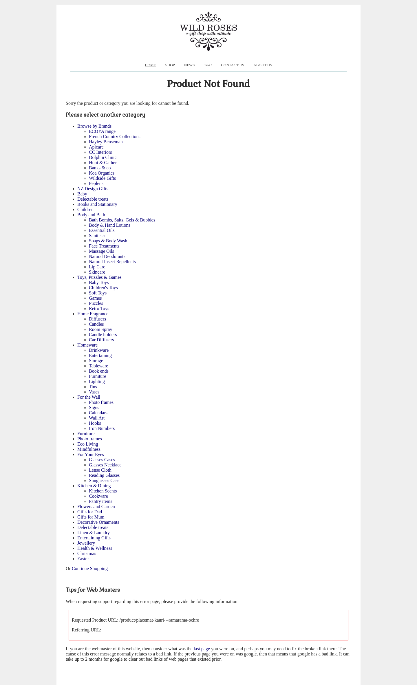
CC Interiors (100, 152)
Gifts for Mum (90, 516)
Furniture (97, 376)
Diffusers (97, 318)
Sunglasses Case (104, 480)
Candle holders (103, 334)
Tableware (98, 365)
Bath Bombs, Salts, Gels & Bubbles (122, 219)
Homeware (87, 344)
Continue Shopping (90, 568)
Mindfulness (88, 449)
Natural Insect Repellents (112, 261)
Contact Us (232, 65)
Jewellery (86, 543)
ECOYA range (102, 131)
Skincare (97, 272)
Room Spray (100, 329)
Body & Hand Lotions (109, 225)
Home (150, 65)
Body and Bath (91, 214)
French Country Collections (114, 136)
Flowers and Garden (96, 506)
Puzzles (96, 303)
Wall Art (97, 417)
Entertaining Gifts (94, 537)
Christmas (86, 553)
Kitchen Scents (103, 490)
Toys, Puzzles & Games (99, 277)
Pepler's (96, 183)
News (189, 65)
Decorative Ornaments (98, 522)
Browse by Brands (94, 126)
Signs (94, 407)
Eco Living (87, 444)
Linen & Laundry (93, 532)
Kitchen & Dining (94, 485)
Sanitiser (97, 235)
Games (95, 298)
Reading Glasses (104, 475)
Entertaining (100, 355)
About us (262, 65)
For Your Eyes (90, 454)
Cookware (98, 496)
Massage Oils (101, 251)
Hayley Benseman (106, 141)
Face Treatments (104, 245)
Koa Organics (101, 173)
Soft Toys (98, 292)
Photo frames (101, 402)
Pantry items (100, 501)
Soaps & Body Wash (108, 240)
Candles (96, 324)
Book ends (99, 371)
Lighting (97, 381)
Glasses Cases (102, 459)
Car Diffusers (101, 339)
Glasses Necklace (105, 464)
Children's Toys (103, 287)
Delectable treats (92, 199)
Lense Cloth (100, 470)
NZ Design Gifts (92, 188)
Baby (82, 193)
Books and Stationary (97, 204)
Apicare (96, 146)
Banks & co (100, 167)
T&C (208, 65)
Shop (170, 65)
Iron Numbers (102, 428)
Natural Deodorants (107, 256)
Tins (93, 386)
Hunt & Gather (103, 162)
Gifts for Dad (89, 511)
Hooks (95, 423)
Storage (96, 360)
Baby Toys (99, 282)
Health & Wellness (94, 548)
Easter (83, 558)
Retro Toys (99, 308)
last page (202, 648)
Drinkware (99, 350)
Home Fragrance (92, 313)
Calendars (98, 412)
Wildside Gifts (102, 178)
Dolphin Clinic (103, 157)
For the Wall (88, 397)
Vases (94, 391)
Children (85, 209)
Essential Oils (101, 230)
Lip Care (97, 266)
